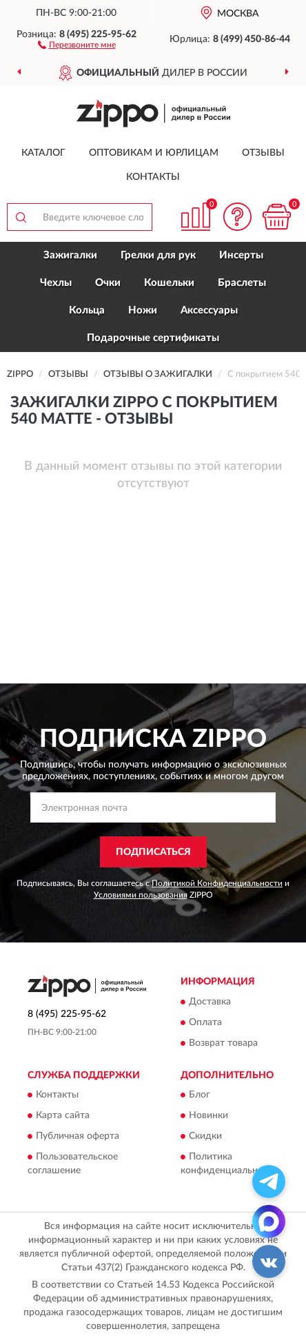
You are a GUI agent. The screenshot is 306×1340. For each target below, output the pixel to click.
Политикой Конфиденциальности (217, 883)
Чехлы (56, 283)
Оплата (205, 1022)
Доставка (210, 1002)
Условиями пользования (140, 895)
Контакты (153, 177)
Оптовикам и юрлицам (153, 153)
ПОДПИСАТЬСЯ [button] (153, 852)
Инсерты (241, 255)
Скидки (205, 1137)
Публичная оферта (77, 1137)
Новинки (208, 1116)
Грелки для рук (158, 255)
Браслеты (242, 283)
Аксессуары (209, 310)
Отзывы (263, 153)
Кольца (87, 310)
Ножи (142, 310)
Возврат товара (223, 1043)
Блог (199, 1095)
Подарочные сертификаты (153, 338)
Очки (108, 283)
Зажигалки (70, 255)
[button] (77, 44)
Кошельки (169, 283)
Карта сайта (63, 1116)
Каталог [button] (43, 153)
